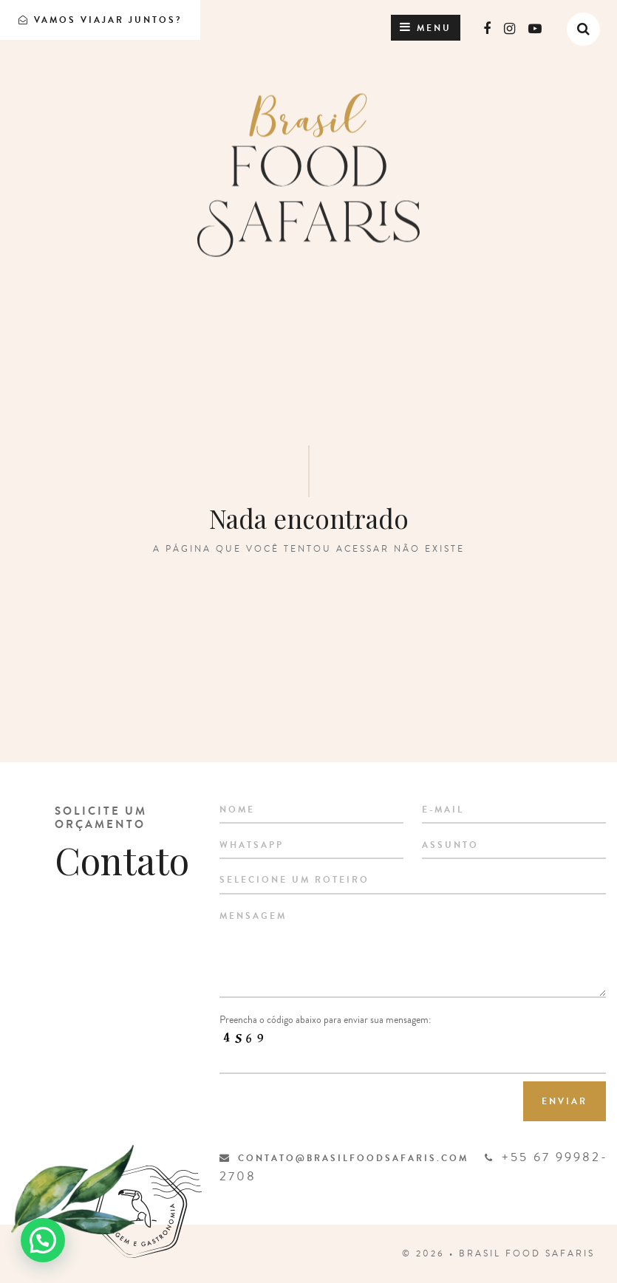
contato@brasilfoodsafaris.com (343, 1158)
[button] (43, 1240)
